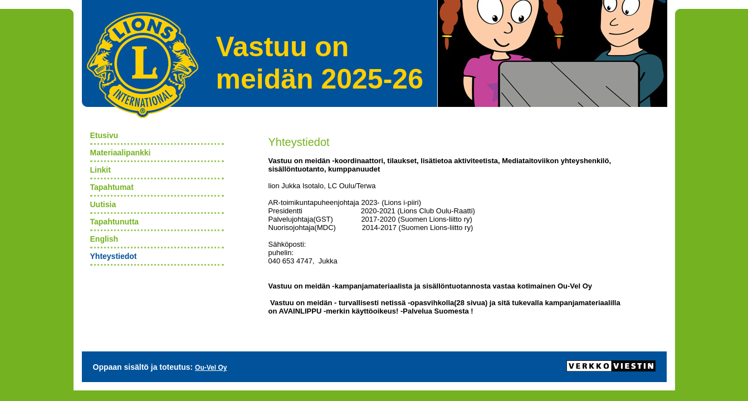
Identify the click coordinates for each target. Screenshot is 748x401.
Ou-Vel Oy (211, 367)
